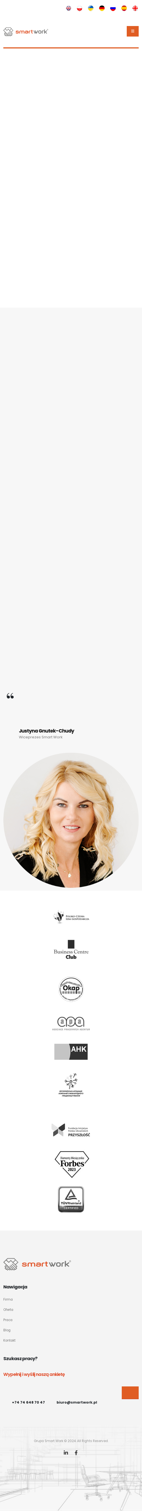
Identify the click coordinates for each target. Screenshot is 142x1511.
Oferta (8, 1310)
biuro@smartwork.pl (77, 1402)
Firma (8, 1299)
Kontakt (9, 1340)
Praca (7, 1320)
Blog (7, 1330)
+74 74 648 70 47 (28, 1402)
